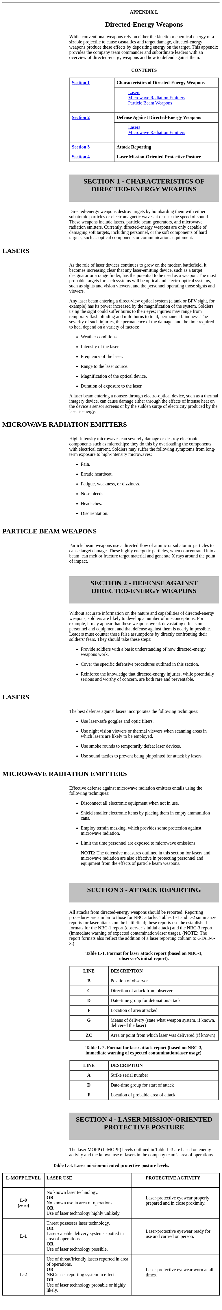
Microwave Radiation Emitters (156, 97)
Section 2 (81, 117)
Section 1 (81, 82)
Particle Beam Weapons (150, 102)
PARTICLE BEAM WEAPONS (49, 531)
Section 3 (81, 146)
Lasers (134, 92)
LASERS (15, 250)
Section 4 (81, 156)
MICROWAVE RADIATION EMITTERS (64, 424)
